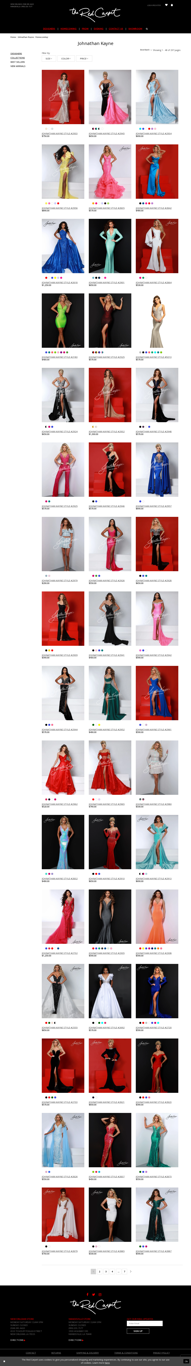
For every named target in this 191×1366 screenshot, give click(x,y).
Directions (18, 1340)
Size (49, 58)
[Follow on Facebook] (89, 1295)
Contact (31, 1352)
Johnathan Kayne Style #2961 (154, 729)
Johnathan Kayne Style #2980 (154, 804)
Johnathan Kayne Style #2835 (107, 207)
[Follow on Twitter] (95, 1295)
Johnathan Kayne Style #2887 (154, 1251)
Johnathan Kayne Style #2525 (107, 356)
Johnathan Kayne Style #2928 (154, 580)
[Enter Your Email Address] (145, 1323)
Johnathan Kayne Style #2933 (60, 133)
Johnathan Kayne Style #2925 (60, 506)
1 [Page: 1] (93, 1271)
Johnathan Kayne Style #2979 (60, 580)
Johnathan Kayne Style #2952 (107, 729)
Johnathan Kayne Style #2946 (107, 506)
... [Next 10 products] (119, 1271)
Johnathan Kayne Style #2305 (107, 953)
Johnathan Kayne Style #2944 (60, 729)
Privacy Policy (161, 1352)
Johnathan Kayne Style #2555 (60, 1027)
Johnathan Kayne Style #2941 (107, 655)
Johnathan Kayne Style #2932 (107, 431)
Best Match (146, 50)
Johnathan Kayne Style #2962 (60, 804)
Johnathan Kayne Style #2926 (107, 580)
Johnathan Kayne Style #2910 (107, 878)
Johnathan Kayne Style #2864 (154, 282)
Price (84, 58)
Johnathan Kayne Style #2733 (60, 1102)
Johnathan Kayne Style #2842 (154, 207)
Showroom (135, 29)
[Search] (146, 28)
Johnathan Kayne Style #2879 (60, 1251)
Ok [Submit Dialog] (186, 1361)
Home (13, 37)
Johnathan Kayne (26, 37)
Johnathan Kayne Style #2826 (60, 1176)
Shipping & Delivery (87, 1352)
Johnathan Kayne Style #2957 (154, 506)
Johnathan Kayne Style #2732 (60, 953)
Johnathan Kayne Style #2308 (154, 953)
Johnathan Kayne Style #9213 (154, 356)
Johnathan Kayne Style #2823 (154, 1102)
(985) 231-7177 (26, 6)
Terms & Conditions (126, 1352)
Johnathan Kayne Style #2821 (107, 1102)
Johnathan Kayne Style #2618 (60, 282)
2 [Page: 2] (99, 1271)
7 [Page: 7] (124, 1271)
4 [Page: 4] (112, 1271)
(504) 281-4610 (28, 4)
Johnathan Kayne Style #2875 (154, 1176)
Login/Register (154, 5)
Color (66, 58)
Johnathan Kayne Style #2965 (107, 804)
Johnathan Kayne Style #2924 (60, 431)
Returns (56, 1352)
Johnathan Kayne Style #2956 (60, 207)
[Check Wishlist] (166, 5)
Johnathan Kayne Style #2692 (107, 1027)
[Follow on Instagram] (101, 1295)
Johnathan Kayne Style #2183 (60, 356)
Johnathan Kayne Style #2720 (154, 1027)
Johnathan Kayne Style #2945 (107, 133)
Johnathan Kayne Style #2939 (60, 655)
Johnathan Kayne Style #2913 (154, 878)
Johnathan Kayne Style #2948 (154, 431)
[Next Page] (130, 1271)
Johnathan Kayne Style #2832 (60, 878)
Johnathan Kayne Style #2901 (107, 282)
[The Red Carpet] (95, 15)
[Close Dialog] (4, 1361)
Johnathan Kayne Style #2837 (107, 1176)
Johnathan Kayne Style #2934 (154, 133)
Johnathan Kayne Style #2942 (154, 655)
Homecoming (42, 37)
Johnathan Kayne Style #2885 (107, 1251)
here (107, 1362)
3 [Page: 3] (106, 1271)
